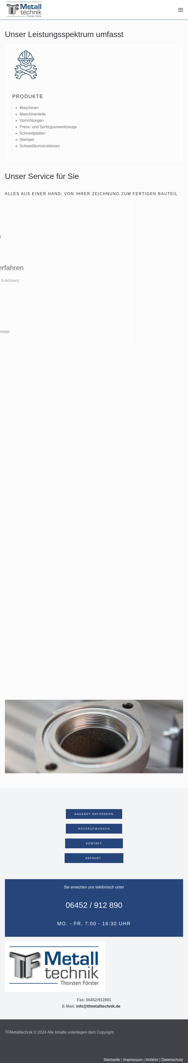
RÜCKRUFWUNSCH (94, 828)
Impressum (132, 1060)
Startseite (112, 1060)
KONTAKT (94, 843)
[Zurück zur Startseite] (24, 10)
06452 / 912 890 (94, 905)
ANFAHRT (94, 858)
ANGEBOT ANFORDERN (94, 814)
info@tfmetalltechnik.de (98, 1006)
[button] (180, 10)
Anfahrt (151, 1060)
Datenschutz (172, 1060)
